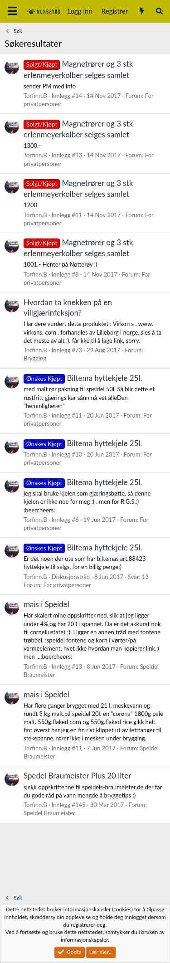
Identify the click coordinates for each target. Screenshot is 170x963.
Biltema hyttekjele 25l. (83, 378)
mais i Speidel (46, 604)
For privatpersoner (67, 584)
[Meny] (12, 11)
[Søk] (159, 11)
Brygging (35, 358)
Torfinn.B (35, 95)
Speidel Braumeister (49, 813)
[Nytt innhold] (141, 11)
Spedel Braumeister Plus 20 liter (77, 775)
